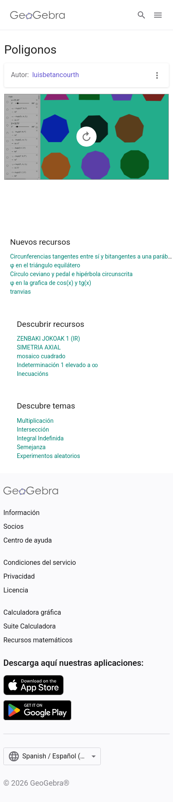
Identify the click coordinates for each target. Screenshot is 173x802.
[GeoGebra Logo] (37, 15)
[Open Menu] (158, 15)
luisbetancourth (55, 75)
